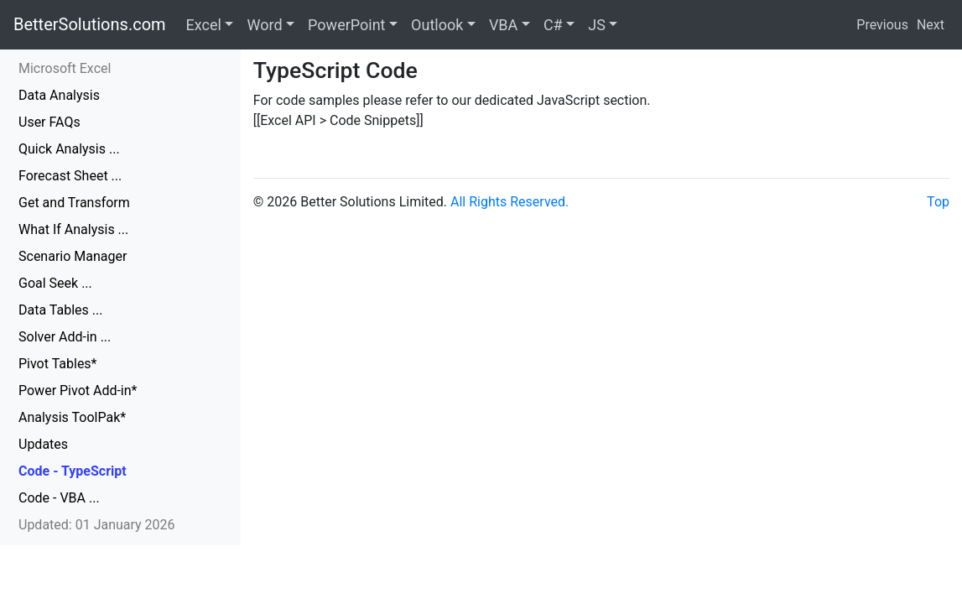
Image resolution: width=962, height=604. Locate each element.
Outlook (437, 25)
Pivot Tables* (57, 364)
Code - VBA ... (59, 498)
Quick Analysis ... (69, 149)
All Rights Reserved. (509, 202)
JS (597, 25)
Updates (43, 444)
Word (264, 25)
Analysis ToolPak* (72, 417)
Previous (882, 25)
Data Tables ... (60, 310)
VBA (503, 25)
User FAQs (49, 122)
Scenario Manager (72, 256)
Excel (203, 25)
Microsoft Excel (64, 68)
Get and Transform (74, 203)
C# (553, 25)
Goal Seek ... (55, 283)
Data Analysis (59, 95)
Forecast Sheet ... (70, 176)
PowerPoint (346, 25)
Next (930, 25)
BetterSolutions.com (89, 24)
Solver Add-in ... (64, 337)
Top (938, 202)
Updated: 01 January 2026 (96, 525)
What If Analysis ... (73, 229)
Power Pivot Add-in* (77, 390)
